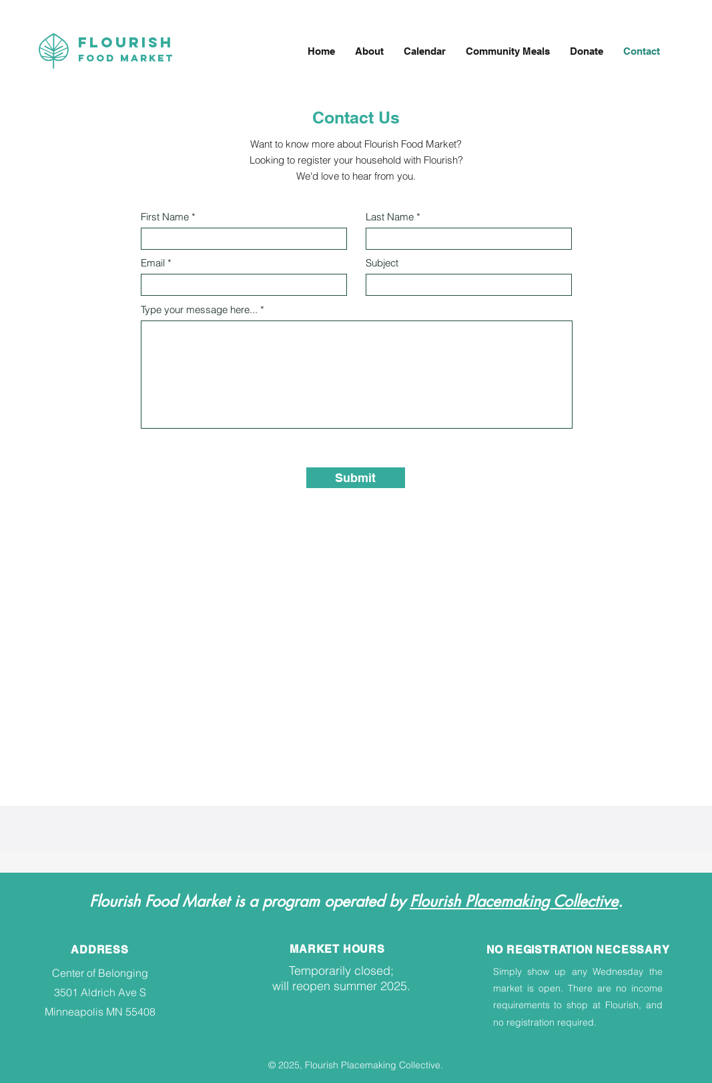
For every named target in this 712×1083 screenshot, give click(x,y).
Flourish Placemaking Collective (514, 901)
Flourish (125, 42)
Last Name (390, 217)
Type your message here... (199, 309)
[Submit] (356, 478)
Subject (382, 263)
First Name (165, 217)
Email (153, 263)
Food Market (126, 57)
